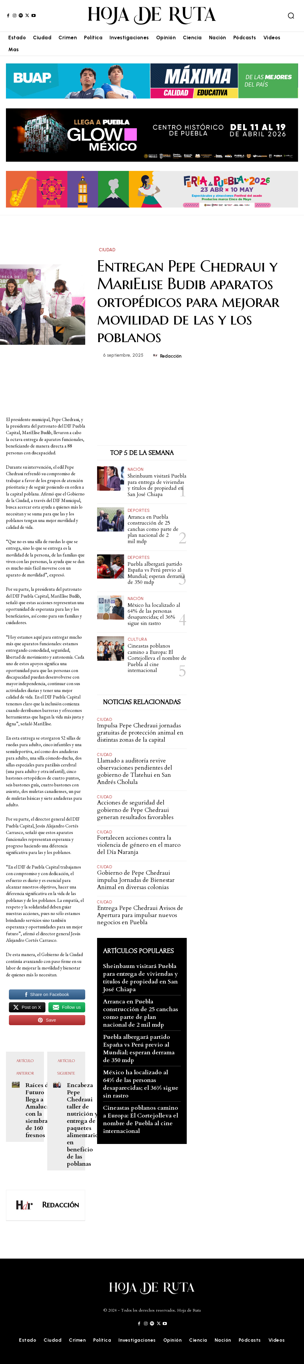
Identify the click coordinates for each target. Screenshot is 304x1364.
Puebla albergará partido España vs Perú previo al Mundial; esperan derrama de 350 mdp (156, 572)
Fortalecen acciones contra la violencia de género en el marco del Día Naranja (138, 844)
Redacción (170, 356)
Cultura (137, 639)
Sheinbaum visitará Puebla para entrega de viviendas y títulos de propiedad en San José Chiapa (157, 485)
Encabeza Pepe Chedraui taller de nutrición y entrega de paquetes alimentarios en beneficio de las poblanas (84, 1124)
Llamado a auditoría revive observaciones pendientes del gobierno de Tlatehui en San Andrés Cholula (134, 770)
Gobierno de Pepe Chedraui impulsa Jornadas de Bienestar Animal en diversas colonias (136, 879)
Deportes (139, 510)
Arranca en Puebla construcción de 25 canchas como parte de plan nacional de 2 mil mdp (153, 529)
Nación (136, 469)
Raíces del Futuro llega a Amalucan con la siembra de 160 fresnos (39, 1110)
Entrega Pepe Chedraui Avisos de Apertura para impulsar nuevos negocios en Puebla (140, 914)
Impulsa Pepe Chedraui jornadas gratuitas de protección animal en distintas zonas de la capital (140, 732)
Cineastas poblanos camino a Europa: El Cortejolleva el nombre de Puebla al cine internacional (157, 658)
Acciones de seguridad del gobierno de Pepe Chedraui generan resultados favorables (135, 809)
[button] (291, 15)
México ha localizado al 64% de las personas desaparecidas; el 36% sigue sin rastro (154, 613)
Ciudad (107, 250)
